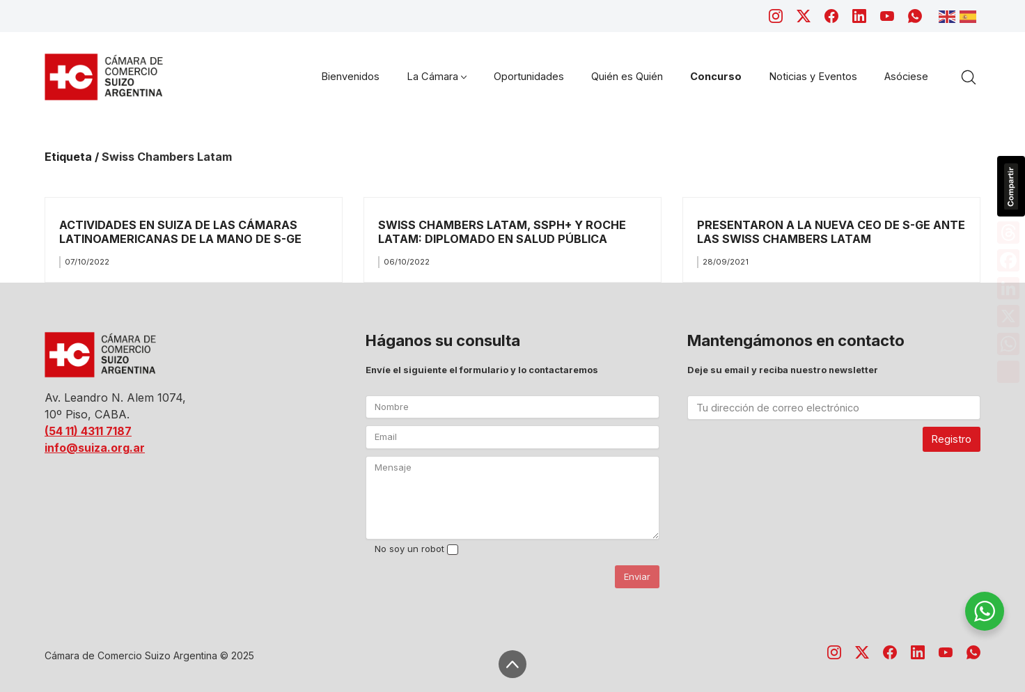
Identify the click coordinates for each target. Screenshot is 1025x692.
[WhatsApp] (915, 16)
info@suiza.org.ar (95, 448)
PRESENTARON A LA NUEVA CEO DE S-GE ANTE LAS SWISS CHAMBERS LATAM (831, 231)
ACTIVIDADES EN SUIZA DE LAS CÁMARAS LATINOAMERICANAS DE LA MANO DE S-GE (180, 231)
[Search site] (968, 77)
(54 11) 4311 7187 (88, 431)
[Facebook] (831, 16)
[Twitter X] (804, 16)
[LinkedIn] (859, 16)
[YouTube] (887, 16)
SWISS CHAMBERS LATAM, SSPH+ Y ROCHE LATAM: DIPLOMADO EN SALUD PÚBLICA (502, 231)
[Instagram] (776, 16)
